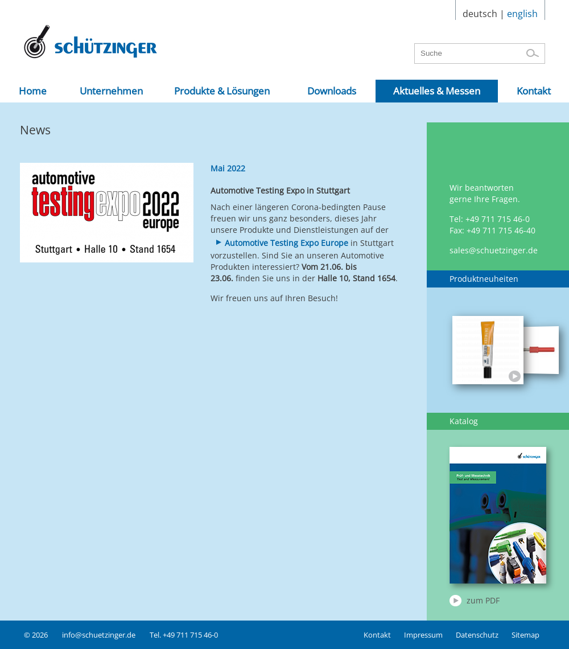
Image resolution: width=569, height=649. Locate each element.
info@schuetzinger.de (98, 635)
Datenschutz (477, 635)
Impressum (423, 635)
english (522, 13)
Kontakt (377, 635)
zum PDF (483, 600)
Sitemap (525, 635)
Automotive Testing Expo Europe (286, 242)
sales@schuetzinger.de (494, 250)
